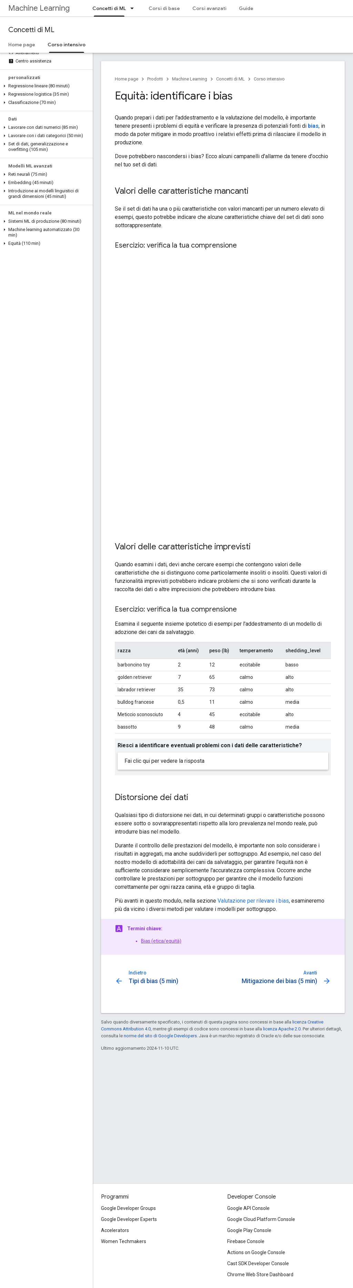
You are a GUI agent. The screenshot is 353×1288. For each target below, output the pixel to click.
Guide (246, 8)
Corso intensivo (269, 78)
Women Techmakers (123, 1241)
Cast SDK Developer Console (258, 1263)
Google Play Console (249, 1230)
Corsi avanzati (209, 8)
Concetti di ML (31, 30)
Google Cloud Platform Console (261, 1219)
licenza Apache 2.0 (282, 1028)
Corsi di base (164, 8)
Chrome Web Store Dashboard (260, 1274)
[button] (45, 86)
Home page (21, 44)
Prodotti (155, 78)
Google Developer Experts (129, 1219)
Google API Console (248, 1208)
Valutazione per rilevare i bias (253, 900)
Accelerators (115, 1230)
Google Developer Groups (128, 1208)
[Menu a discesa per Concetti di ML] (134, 8)
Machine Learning (39, 8)
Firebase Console (245, 1241)
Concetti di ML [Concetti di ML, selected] (109, 8)
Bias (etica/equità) (161, 941)
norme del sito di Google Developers (160, 1035)
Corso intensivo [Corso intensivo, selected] (66, 44)
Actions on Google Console (256, 1252)
